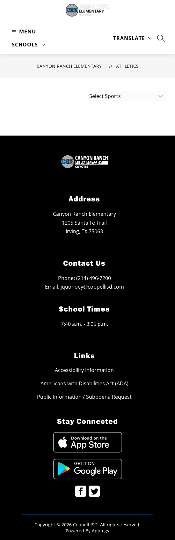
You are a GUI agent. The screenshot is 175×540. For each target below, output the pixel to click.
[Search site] (161, 38)
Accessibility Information (84, 370)
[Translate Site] (133, 38)
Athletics (127, 66)
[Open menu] (23, 32)
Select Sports (105, 96)
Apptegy (100, 531)
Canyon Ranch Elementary (69, 66)
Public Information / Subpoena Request (84, 396)
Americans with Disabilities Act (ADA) (84, 383)
